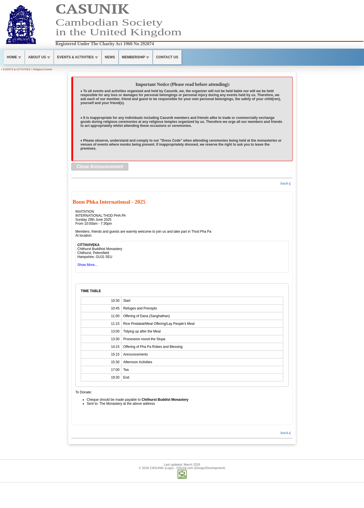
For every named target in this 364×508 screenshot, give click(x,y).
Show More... (87, 265)
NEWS (110, 57)
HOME (14, 57)
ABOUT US (39, 57)
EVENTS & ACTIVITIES (77, 57)
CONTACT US (167, 57)
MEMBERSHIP (135, 57)
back (286, 183)
